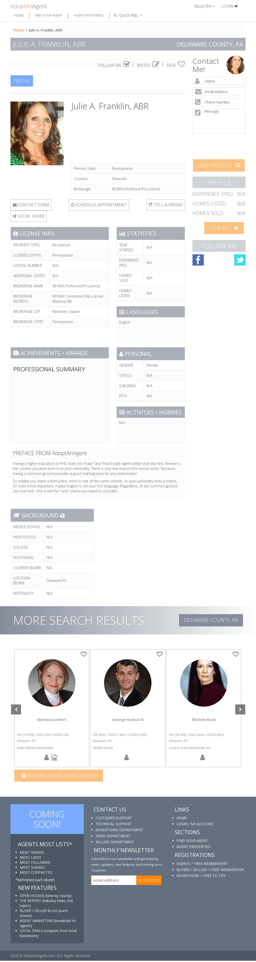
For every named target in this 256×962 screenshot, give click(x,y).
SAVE (175, 65)
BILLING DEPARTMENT (115, 843)
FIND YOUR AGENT (192, 842)
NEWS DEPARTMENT (113, 837)
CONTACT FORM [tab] (31, 205)
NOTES (148, 65)
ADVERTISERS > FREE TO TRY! (201, 876)
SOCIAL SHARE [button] (28, 216)
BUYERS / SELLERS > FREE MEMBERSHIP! (210, 870)
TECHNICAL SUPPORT (114, 825)
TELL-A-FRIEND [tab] (166, 205)
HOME (181, 819)
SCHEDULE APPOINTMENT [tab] (99, 205)
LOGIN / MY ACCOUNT (195, 825)
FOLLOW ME (114, 65)
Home (19, 15)
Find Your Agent (48, 15)
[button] (207, 6)
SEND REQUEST (219, 165)
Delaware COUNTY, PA (211, 620)
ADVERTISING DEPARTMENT (119, 831)
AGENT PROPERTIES (193, 848)
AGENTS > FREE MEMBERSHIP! (201, 864)
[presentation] (219, 146)
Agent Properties (89, 15)
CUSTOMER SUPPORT (114, 819)
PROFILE (22, 81)
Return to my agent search (60, 777)
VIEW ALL (224, 228)
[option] (51, 709)
